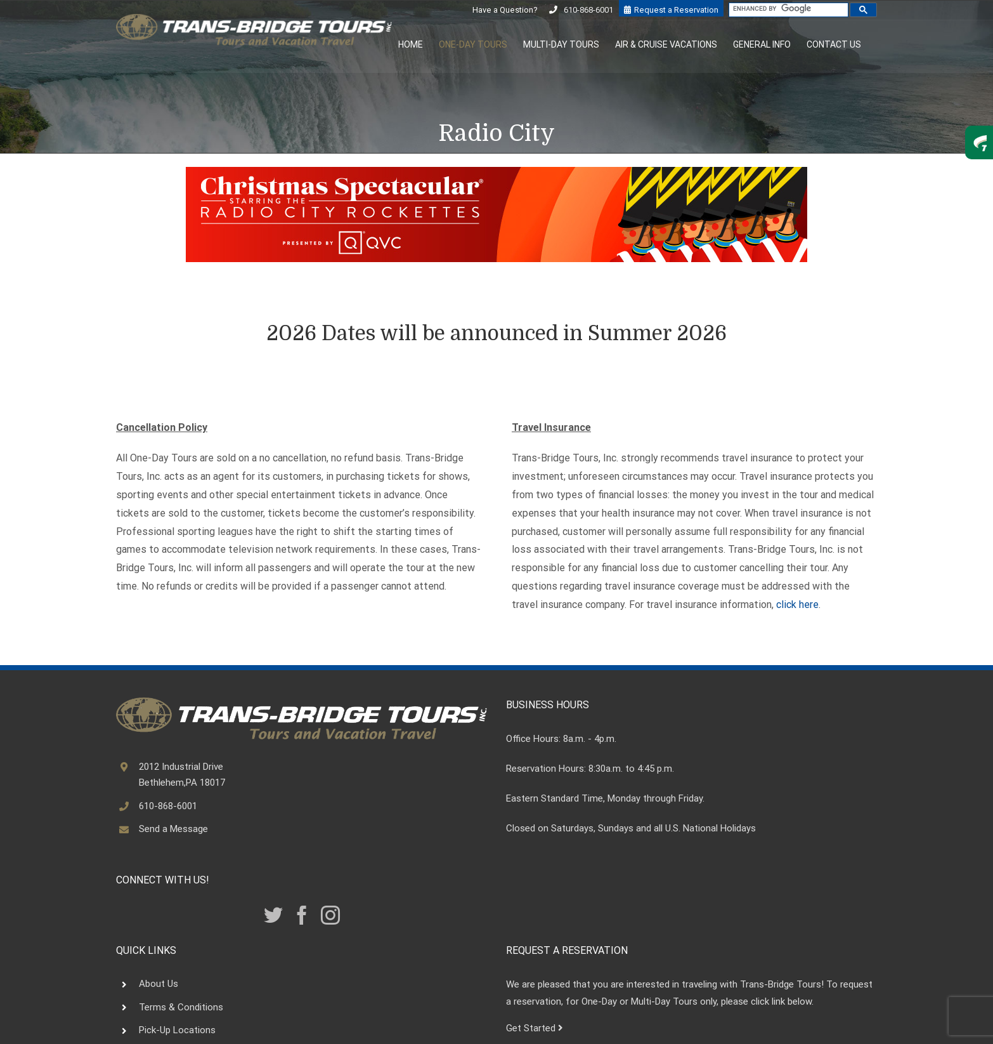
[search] (787, 8)
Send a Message (173, 829)
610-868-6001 (588, 10)
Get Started (534, 1028)
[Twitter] (273, 915)
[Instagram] (330, 915)
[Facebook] (301, 915)
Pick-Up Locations (177, 1030)
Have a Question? (505, 10)
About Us (158, 983)
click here (797, 604)
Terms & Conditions (181, 1007)
